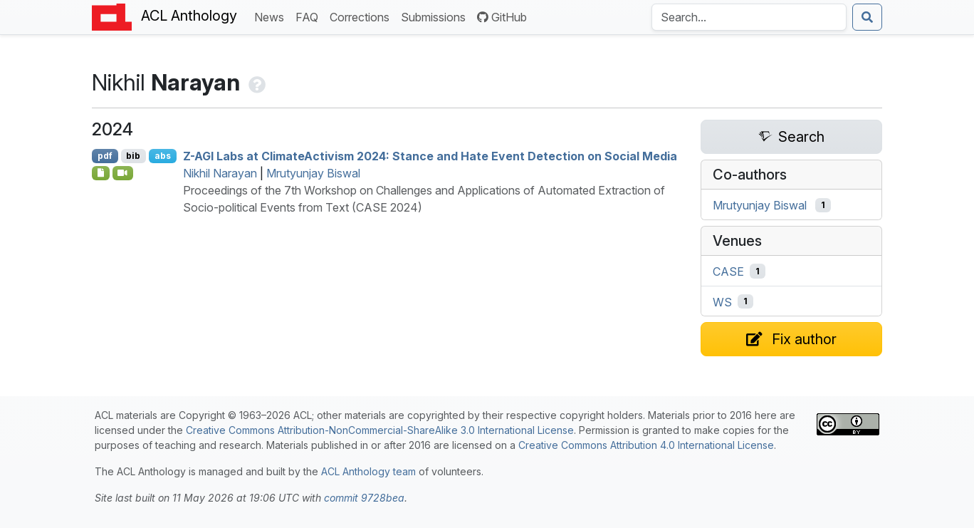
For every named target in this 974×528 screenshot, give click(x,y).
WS (722, 301)
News (272, 16)
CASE (728, 271)
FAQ (309, 16)
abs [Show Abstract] (163, 155)
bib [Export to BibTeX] (133, 155)
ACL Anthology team (368, 471)
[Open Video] (123, 173)
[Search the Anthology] (749, 17)
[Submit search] (867, 17)
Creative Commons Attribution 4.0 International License (646, 445)
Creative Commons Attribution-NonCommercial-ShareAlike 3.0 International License (380, 430)
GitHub (502, 17)
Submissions (436, 16)
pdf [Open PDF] (105, 155)
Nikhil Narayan (220, 173)
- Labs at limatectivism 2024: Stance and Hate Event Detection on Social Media (430, 156)
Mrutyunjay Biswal (313, 173)
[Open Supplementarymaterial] (101, 173)
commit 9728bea (364, 498)
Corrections (362, 16)
